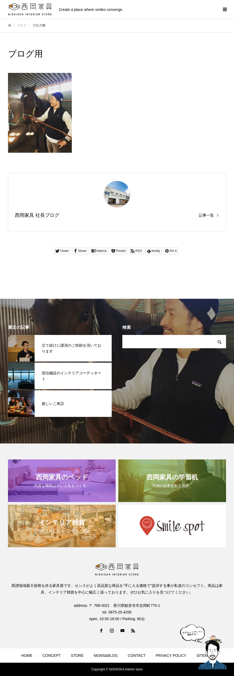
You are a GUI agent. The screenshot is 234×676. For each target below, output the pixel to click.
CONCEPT (52, 655)
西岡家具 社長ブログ (37, 215)
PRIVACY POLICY (171, 655)
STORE (77, 655)
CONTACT (137, 655)
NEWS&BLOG (106, 655)
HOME (26, 655)
